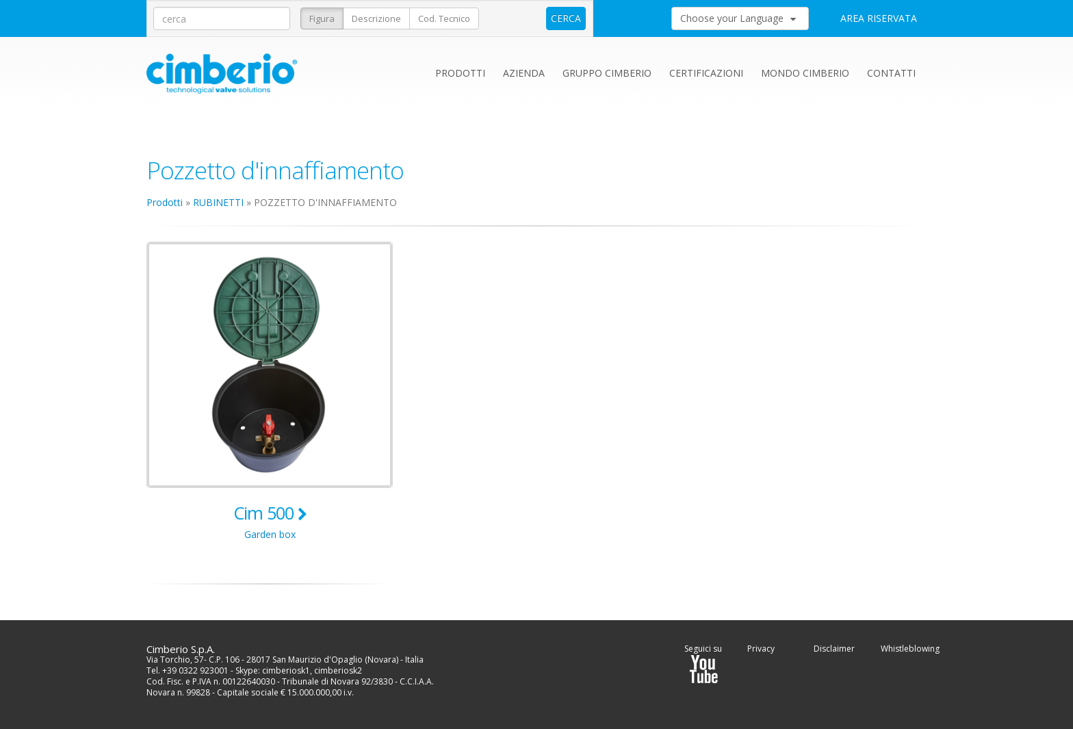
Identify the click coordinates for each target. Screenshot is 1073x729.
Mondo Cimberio (805, 72)
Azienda (524, 72)
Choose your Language (738, 18)
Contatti (891, 72)
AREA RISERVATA (878, 18)
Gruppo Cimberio (607, 72)
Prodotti (460, 72)
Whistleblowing (910, 648)
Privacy (761, 648)
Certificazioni (706, 72)
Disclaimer (834, 648)
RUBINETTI (218, 202)
